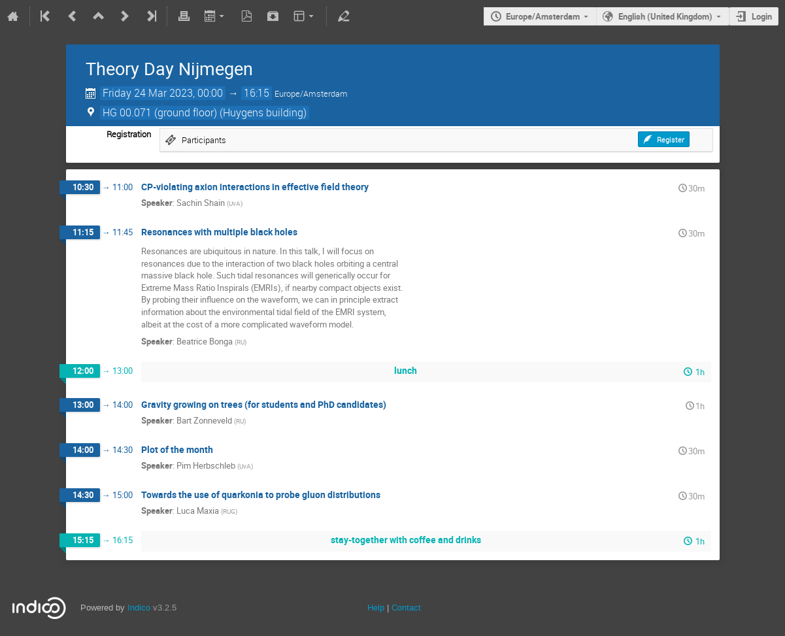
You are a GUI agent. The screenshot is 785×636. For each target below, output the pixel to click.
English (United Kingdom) (665, 16)
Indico (138, 607)
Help (375, 607)
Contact (406, 607)
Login (762, 16)
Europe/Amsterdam (543, 16)
